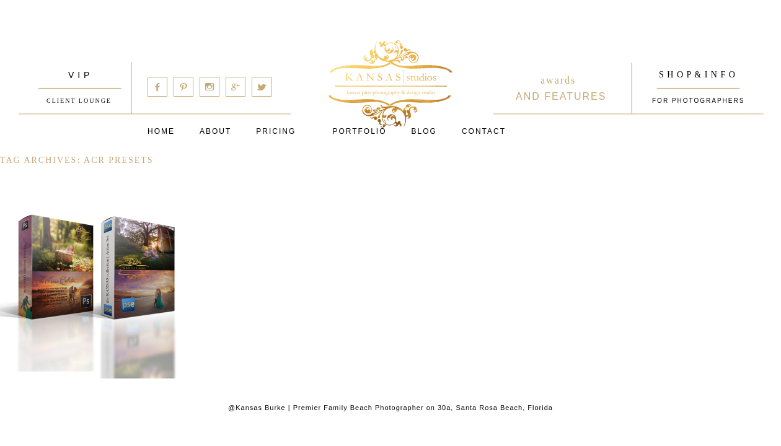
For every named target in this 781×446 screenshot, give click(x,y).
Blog (424, 131)
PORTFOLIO (359, 131)
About (215, 131)
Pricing (276, 131)
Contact (484, 131)
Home (161, 131)
